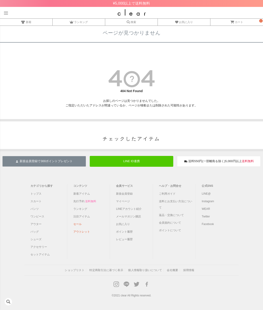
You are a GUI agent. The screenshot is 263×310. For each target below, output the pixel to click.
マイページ (123, 201)
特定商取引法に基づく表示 (106, 270)
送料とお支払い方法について (175, 204)
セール (77, 224)
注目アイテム (81, 216)
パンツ (34, 209)
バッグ (34, 231)
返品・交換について (171, 215)
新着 (26, 21)
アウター (36, 224)
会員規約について (170, 222)
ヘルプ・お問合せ (170, 185)
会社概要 (172, 270)
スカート (36, 201)
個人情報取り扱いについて (145, 270)
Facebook (208, 224)
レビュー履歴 (124, 239)
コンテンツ (80, 185)
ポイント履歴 (124, 231)
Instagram (208, 201)
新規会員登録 (124, 193)
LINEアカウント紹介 (129, 209)
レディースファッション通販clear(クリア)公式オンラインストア (132, 12)
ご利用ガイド (167, 193)
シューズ (36, 239)
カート (236, 21)
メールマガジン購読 (128, 216)
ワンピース (37, 216)
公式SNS (207, 185)
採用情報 (188, 270)
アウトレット (81, 231)
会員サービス (124, 185)
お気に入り (184, 21)
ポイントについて (170, 230)
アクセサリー (38, 247)
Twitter (206, 216)
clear (124, 295)
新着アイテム (81, 193)
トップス (36, 193)
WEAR (206, 209)
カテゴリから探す (41, 185)
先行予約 (84, 201)
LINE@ (206, 193)
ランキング (79, 21)
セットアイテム (40, 254)
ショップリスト (74, 270)
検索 (131, 21)
